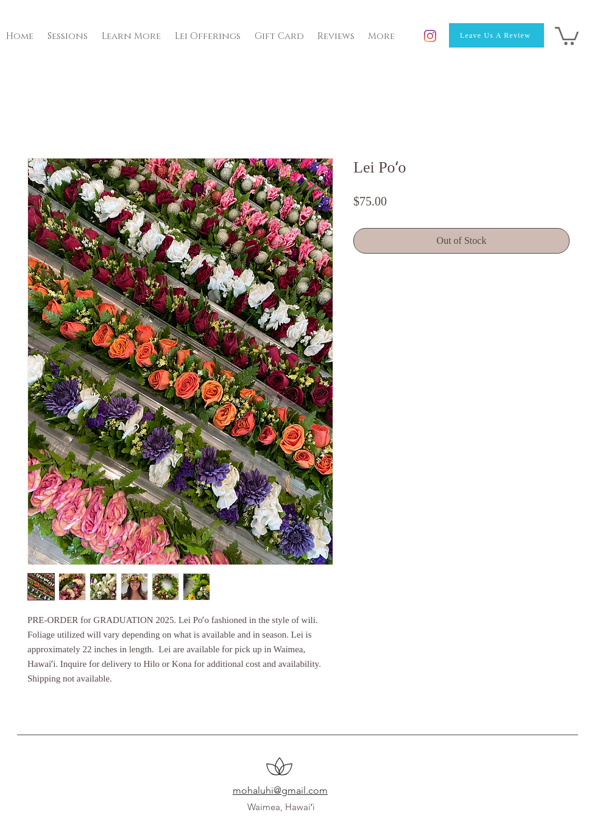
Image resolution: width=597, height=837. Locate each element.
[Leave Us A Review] (496, 35)
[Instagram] (430, 36)
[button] (567, 35)
